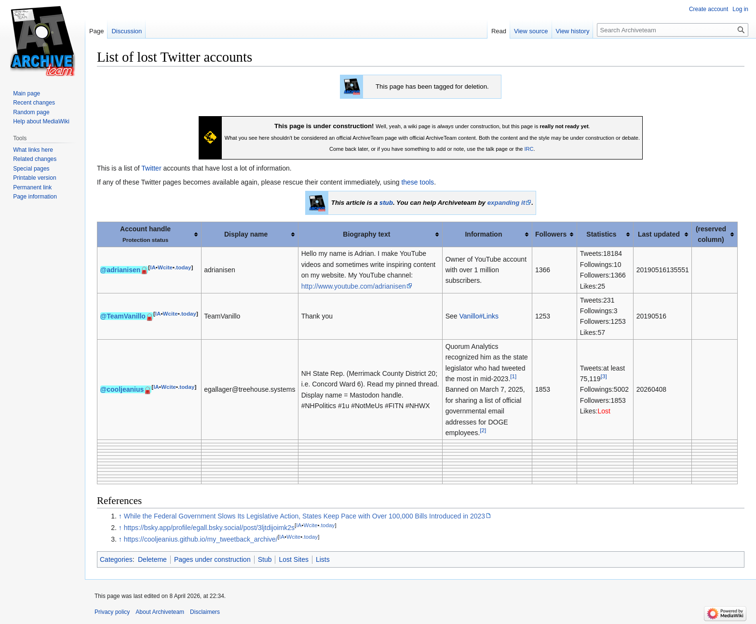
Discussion (126, 31)
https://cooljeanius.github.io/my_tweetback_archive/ (201, 539)
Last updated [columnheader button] (659, 234)
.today (183, 267)
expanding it (506, 202)
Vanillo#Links (478, 316)
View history (573, 31)
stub (386, 202)
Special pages (31, 168)
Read (498, 31)
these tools (417, 182)
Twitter (151, 168)
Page (96, 31)
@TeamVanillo (123, 316)
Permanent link (32, 187)
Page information (35, 196)
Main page (26, 93)
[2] (483, 430)
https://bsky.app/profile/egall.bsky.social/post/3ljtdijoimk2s (209, 527)
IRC (528, 149)
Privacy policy (112, 612)
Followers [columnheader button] (551, 234)
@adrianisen (120, 270)
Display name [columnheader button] (246, 234)
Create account (708, 9)
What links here (33, 149)
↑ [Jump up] (120, 516)
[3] (604, 376)
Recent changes (34, 102)
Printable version (34, 177)
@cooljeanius (122, 389)
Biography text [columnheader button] (366, 234)
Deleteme (152, 559)
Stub (265, 559)
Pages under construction (212, 559)
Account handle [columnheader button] (145, 234)
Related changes (34, 159)
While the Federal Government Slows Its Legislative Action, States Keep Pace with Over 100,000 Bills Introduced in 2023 (304, 516)
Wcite (165, 267)
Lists (323, 559)
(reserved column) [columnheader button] (711, 234)
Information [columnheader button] (483, 234)
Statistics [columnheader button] (601, 234)
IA (153, 267)
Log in (740, 9)
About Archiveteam (159, 612)
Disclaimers (205, 612)
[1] (513, 376)
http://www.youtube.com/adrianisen (353, 286)
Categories (116, 559)
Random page (31, 112)
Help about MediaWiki (41, 121)
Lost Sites (293, 559)
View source (531, 31)
